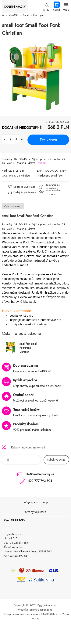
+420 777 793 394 (39, 480)
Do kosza (48, 140)
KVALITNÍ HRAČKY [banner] (14, 7)
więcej (42, 163)
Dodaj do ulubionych (24, 187)
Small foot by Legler (33, 15)
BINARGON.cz (50, 614)
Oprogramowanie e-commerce (21, 614)
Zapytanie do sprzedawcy (53, 186)
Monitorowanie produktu (53, 192)
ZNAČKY (13, 15)
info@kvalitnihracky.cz (39, 474)
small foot (56, 175)
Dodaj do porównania (24, 192)
